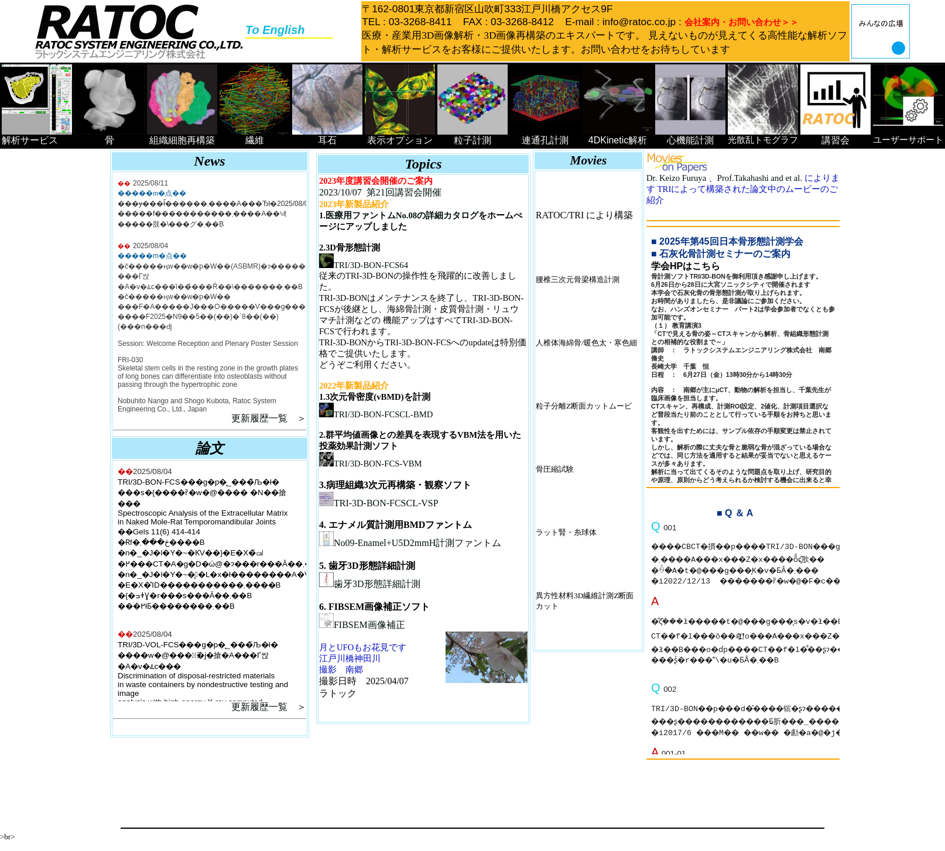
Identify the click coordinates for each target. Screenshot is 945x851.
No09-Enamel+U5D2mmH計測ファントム (410, 543)
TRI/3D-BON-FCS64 (363, 265)
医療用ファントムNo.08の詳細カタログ (402, 215)
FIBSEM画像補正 (362, 625)
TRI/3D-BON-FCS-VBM (370, 463)
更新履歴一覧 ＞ (268, 418)
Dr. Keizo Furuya (677, 178)
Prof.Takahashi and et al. (760, 178)
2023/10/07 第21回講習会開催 (380, 192)
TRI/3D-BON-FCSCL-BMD (376, 414)
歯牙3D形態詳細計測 (369, 584)
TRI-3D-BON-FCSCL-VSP (379, 503)
